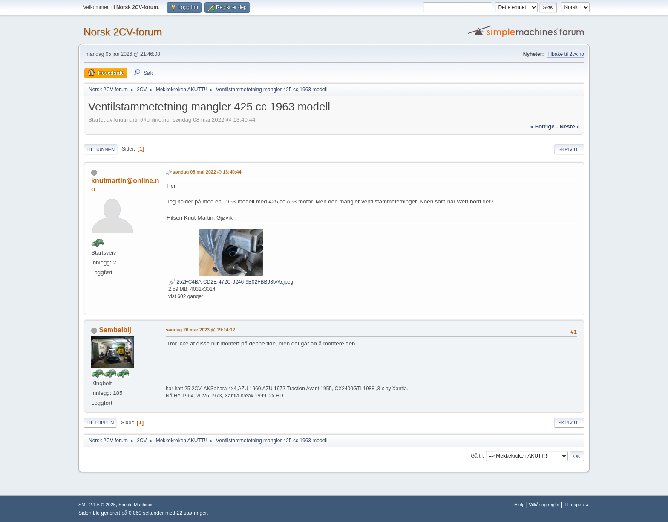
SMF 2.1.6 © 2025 (97, 504)
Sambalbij (115, 330)
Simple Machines (135, 504)
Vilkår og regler (544, 504)
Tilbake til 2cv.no (565, 54)
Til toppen (100, 422)
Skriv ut (569, 149)
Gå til (477, 456)
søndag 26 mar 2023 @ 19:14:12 (200, 329)
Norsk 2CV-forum (123, 32)
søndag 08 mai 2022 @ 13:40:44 (207, 171)
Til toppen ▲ (577, 504)
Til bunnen (100, 149)
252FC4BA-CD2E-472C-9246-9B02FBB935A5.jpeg (230, 282)
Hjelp (519, 504)
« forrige (542, 126)
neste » (570, 126)
